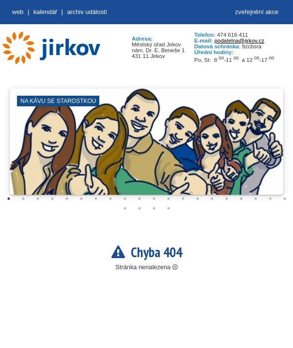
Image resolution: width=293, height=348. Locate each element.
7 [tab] (96, 198)
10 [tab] (139, 198)
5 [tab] (67, 198)
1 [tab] (9, 198)
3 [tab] (38, 198)
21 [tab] (125, 208)
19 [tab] (270, 198)
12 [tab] (168, 198)
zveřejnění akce (256, 11)
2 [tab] (23, 198)
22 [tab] (139, 208)
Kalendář (45, 11)
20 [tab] (285, 198)
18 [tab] (256, 198)
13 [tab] (183, 198)
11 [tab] (154, 198)
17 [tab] (241, 198)
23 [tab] (154, 208)
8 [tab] (110, 198)
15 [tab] (212, 198)
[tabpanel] (146, 146)
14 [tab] (197, 198)
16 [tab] (226, 198)
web (17, 11)
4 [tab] (52, 198)
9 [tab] (125, 198)
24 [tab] (168, 208)
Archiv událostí (87, 11)
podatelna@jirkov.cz (239, 41)
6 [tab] (81, 198)
